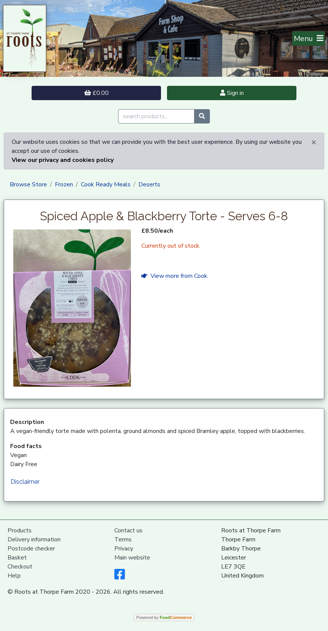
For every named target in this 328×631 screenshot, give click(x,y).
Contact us (128, 530)
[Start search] (202, 116)
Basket (17, 557)
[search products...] (156, 116)
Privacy (123, 548)
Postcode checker (31, 548)
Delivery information (34, 539)
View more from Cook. (174, 276)
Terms (123, 539)
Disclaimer (25, 481)
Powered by (163, 617)
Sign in (232, 93)
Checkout (20, 566)
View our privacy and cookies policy (63, 160)
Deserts (149, 184)
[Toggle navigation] (308, 38)
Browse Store (28, 184)
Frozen (64, 184)
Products (20, 530)
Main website (132, 557)
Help (14, 576)
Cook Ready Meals (106, 184)
